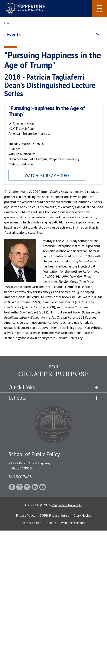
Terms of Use (31, 523)
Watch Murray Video (47, 175)
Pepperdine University (67, 505)
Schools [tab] (17, 397)
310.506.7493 (20, 476)
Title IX (51, 523)
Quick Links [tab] (22, 387)
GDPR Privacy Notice (54, 515)
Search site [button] (30, 6)
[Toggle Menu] (99, 8)
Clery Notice (82, 515)
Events (14, 34)
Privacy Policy (25, 515)
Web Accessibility (73, 523)
